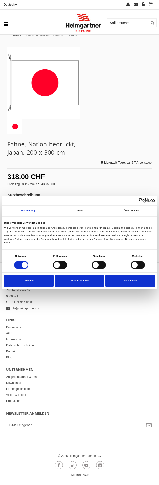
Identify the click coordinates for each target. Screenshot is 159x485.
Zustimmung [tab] (28, 210)
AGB (9, 333)
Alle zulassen (130, 281)
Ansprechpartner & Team (22, 377)
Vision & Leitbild (16, 395)
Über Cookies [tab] (131, 210)
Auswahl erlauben (79, 281)
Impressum (13, 339)
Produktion (13, 401)
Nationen (58, 34)
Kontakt (11, 351)
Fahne (73, 34)
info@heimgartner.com (23, 308)
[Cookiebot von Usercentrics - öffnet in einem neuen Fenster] (133, 200)
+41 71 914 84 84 (20, 302)
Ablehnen (29, 281)
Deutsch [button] (10, 4)
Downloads (13, 327)
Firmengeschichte (18, 389)
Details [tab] (79, 210)
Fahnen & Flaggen (37, 34)
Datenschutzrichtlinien (20, 345)
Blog (9, 357)
